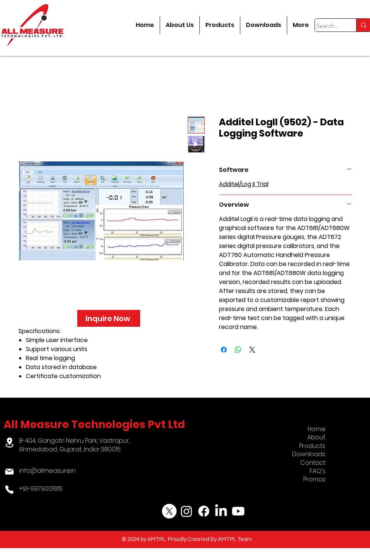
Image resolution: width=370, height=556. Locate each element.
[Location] (9, 442)
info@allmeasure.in (47, 470)
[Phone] (9, 489)
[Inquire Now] (108, 318)
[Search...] (328, 26)
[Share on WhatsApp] (238, 349)
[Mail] (9, 471)
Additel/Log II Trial (243, 184)
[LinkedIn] (221, 511)
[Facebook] (203, 511)
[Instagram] (186, 511)
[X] (169, 511)
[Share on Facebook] (223, 349)
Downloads (308, 454)
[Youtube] (238, 511)
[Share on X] (252, 349)
